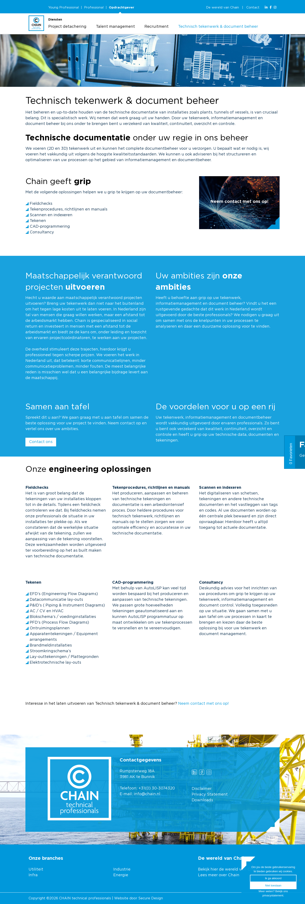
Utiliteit (36, 869)
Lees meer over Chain (218, 875)
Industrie (122, 869)
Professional (94, 7)
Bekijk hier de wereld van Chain (228, 869)
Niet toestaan (273, 885)
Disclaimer (202, 789)
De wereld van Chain (222, 7)
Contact (252, 7)
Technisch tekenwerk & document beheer (218, 27)
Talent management (115, 27)
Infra (33, 875)
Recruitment (156, 27)
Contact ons (41, 442)
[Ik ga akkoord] (300, 880)
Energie (120, 875)
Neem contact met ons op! (203, 704)
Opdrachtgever (121, 7)
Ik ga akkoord (273, 878)
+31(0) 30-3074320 (157, 788)
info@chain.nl (147, 794)
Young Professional (63, 7)
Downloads (202, 800)
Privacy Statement (210, 794)
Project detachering (67, 27)
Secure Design (150, 898)
